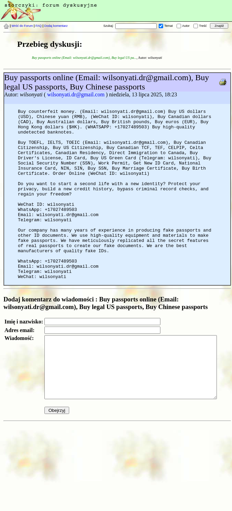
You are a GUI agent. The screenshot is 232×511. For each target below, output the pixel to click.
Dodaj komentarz (56, 26)
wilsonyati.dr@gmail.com (76, 94)
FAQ (38, 26)
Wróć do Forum (22, 26)
